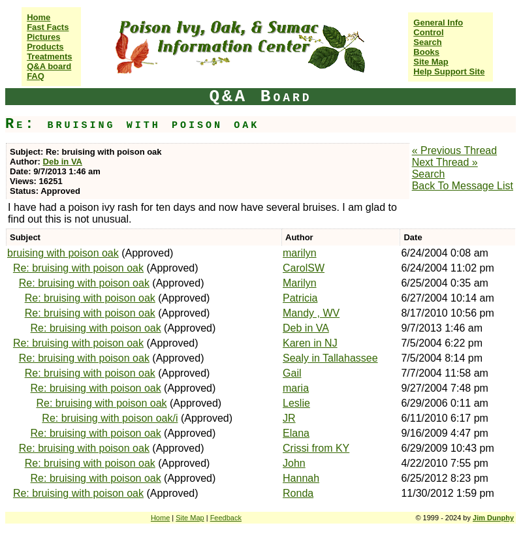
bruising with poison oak (63, 253)
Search (427, 42)
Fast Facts (48, 27)
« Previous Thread (454, 150)
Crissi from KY (316, 448)
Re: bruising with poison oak (78, 268)
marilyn (300, 253)
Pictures (43, 37)
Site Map (430, 62)
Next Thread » (445, 162)
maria (296, 388)
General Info (438, 22)
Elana (296, 433)
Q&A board (49, 66)
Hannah (301, 478)
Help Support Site (448, 71)
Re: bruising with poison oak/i (110, 418)
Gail (292, 373)
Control (428, 32)
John (294, 463)
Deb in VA (62, 161)
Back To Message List (462, 185)
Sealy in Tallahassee (330, 358)
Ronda (298, 493)
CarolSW (303, 268)
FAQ (35, 76)
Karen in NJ (310, 343)
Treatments (49, 56)
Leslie (296, 403)
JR (289, 418)
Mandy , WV (311, 313)
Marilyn (300, 283)
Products (45, 47)
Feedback (226, 518)
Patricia (300, 298)
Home (38, 17)
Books (426, 52)
